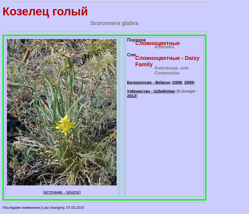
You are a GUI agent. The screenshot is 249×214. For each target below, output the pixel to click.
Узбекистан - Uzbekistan (151, 91)
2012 (131, 95)
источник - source (61, 192)
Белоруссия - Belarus (148, 82)
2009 (177, 82)
